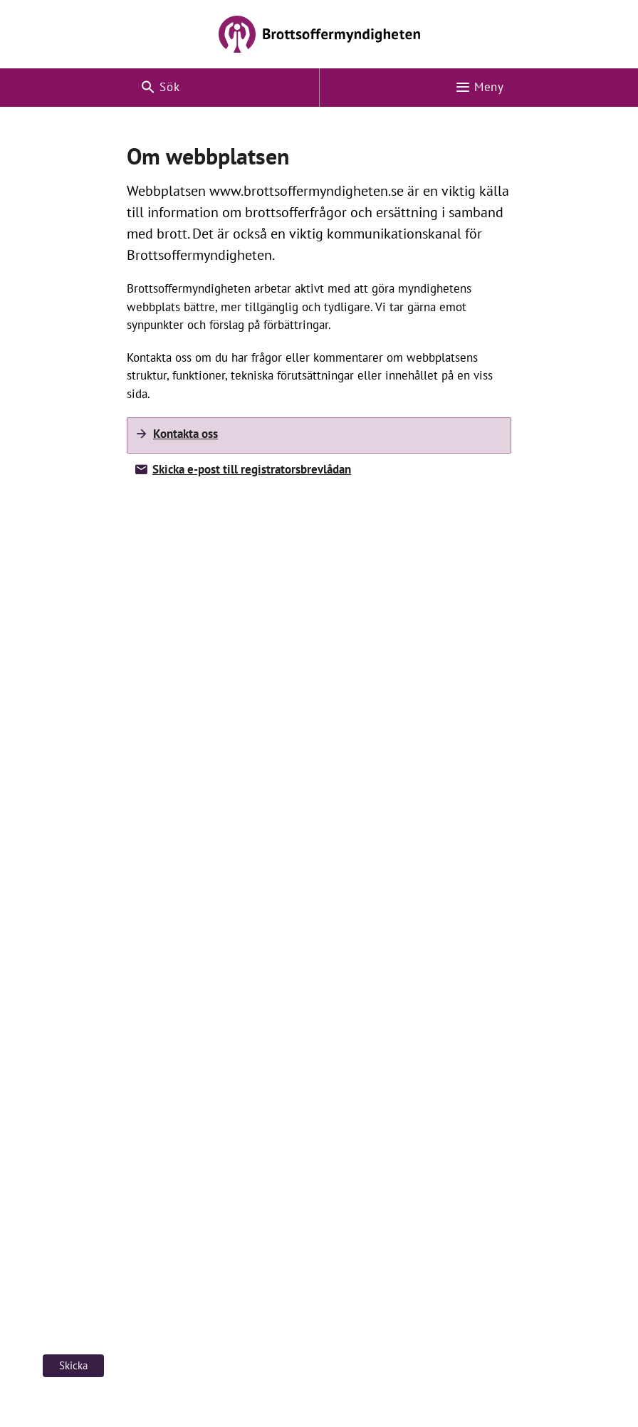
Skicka (73, 1365)
